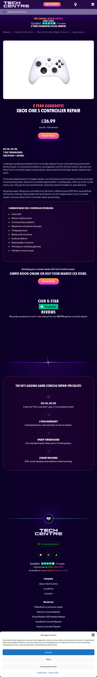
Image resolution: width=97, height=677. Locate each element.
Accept (48, 652)
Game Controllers (24, 32)
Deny (48, 659)
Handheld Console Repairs (48, 621)
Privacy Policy (54, 672)
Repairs (7, 32)
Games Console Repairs (48, 611)
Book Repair (48, 136)
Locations (49, 588)
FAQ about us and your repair (48, 607)
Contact (48, 593)
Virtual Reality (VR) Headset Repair (48, 616)
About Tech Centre (48, 583)
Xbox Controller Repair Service (53, 32)
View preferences (48, 666)
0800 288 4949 (55, 567)
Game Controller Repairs (48, 626)
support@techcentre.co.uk (54, 570)
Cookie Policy (42, 672)
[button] (93, 635)
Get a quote (52, 4)
